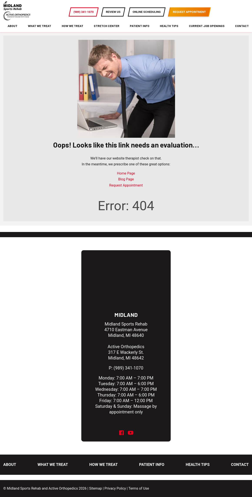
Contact (242, 31)
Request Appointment (126, 192)
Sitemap (95, 488)
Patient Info (139, 31)
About (12, 31)
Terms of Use (139, 488)
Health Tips (169, 31)
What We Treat (39, 31)
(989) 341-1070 (128, 368)
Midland (126, 314)
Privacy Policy (115, 488)
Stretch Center (106, 31)
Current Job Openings (207, 31)
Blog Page (126, 185)
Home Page (126, 180)
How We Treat (72, 31)
